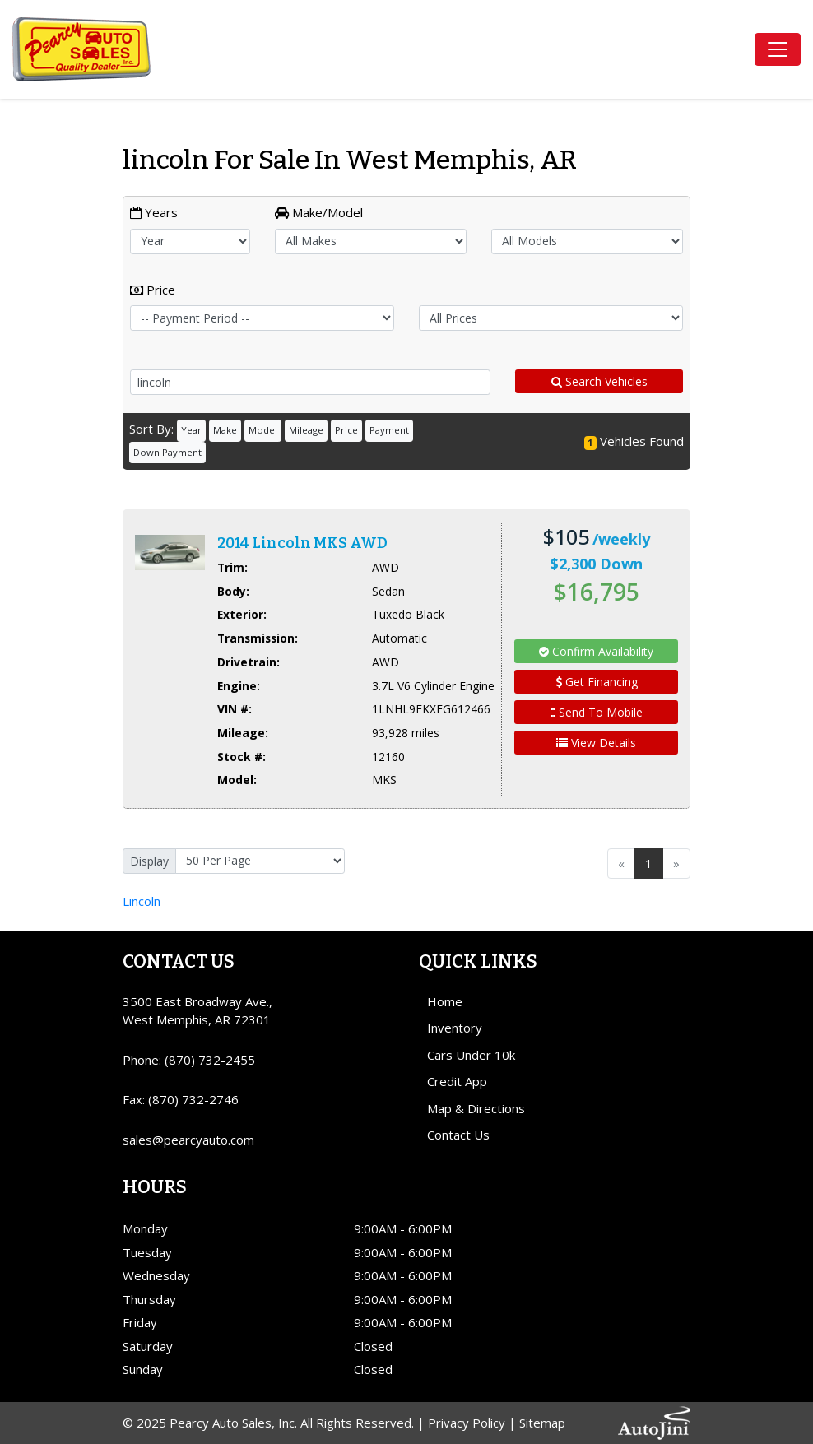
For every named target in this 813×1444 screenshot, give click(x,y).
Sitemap (542, 1422)
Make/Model (319, 212)
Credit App (457, 1081)
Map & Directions (476, 1108)
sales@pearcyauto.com (188, 1139)
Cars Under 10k (471, 1055)
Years (154, 212)
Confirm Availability (596, 651)
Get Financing (596, 681)
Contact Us (458, 1134)
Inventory (454, 1027)
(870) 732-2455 (210, 1060)
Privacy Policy (466, 1422)
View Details (596, 742)
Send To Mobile (597, 712)
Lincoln (141, 901)
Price (152, 289)
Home (444, 1001)
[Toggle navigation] (778, 49)
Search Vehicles (599, 381)
